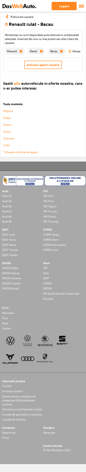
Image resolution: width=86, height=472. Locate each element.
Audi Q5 (7, 221)
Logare (64, 6)
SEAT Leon (8, 235)
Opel (5, 323)
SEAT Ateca (9, 245)
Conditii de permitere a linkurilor (22, 414)
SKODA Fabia (10, 268)
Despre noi (8, 433)
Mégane (8, 111)
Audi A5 (7, 211)
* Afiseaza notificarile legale (20, 152)
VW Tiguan (50, 206)
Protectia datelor (12, 391)
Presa (5, 438)
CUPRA (47, 283)
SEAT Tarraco (10, 250)
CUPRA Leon (51, 250)
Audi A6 (7, 216)
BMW (5, 308)
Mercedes (8, 313)
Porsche (48, 299)
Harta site (49, 433)
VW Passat (49, 216)
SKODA (47, 288)
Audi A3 (7, 201)
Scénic (7, 131)
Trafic (6, 145)
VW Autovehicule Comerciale (61, 293)
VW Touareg (51, 221)
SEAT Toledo (10, 255)
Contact (7, 386)
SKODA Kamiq (10, 273)
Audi (46, 273)
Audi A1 (7, 196)
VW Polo (48, 201)
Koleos (7, 125)
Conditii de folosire (14, 419)
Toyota (6, 328)
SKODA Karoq (10, 288)
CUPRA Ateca (51, 235)
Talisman (8, 138)
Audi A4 (7, 206)
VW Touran (50, 211)
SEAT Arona (9, 240)
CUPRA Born (51, 240)
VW (45, 268)
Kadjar (7, 118)
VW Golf (48, 196)
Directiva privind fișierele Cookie (22, 409)
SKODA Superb (11, 283)
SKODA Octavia (11, 278)
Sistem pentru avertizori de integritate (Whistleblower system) (19, 400)
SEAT (46, 278)
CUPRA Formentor (54, 245)
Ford (5, 318)
